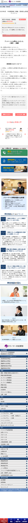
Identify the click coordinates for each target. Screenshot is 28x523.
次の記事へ (21, 141)
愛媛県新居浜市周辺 (6, 392)
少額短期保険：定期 (6, 468)
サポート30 (4, 463)
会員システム (4, 459)
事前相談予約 (4, 492)
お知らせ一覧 (4, 475)
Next (25, 161)
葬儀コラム (4, 480)
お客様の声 (4, 478)
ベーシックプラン (5, 447)
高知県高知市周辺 (5, 385)
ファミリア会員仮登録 (7, 456)
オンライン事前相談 (6, 406)
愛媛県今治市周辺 (5, 390)
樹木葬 (2, 428)
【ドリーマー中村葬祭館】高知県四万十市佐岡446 (8, 379)
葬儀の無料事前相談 (6, 402)
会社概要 (3, 506)
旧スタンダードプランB (7, 452)
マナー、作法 (4, 432)
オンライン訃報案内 (6, 404)
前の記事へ (7, 141)
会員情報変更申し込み (7, 501)
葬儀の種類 (4, 414)
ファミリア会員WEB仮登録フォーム (10, 497)
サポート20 (4, 461)
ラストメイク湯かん (6, 418)
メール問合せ (4, 494)
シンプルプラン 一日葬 (7, 444)
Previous (3, 161)
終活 (2, 425)
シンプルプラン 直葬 (7, 440)
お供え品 (3, 435)
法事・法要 (4, 421)
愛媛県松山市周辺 (5, 387)
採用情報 (3, 509)
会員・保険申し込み (6, 499)
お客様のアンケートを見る (14, 61)
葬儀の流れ (4, 411)
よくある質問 (4, 482)
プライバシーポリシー (7, 511)
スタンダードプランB (6, 449)
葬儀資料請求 (4, 487)
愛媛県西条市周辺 (5, 394)
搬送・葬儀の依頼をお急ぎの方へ (10, 399)
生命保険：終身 (5, 471)
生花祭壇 (3, 416)
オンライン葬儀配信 (6, 409)
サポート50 (4, 466)
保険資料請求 (4, 490)
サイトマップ (4, 513)
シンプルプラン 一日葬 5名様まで (10, 442)
